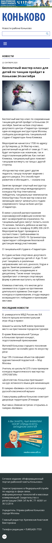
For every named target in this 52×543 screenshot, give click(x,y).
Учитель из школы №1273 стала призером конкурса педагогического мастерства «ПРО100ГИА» (25, 371)
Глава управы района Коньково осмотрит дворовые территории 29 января (25, 398)
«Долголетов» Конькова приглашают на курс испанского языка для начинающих (25, 381)
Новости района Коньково (17, 28)
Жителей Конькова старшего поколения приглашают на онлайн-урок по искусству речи (25, 348)
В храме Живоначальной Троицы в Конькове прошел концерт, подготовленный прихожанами (20, 337)
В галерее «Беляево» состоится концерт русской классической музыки (24, 390)
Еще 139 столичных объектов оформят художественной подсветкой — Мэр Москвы (23, 360)
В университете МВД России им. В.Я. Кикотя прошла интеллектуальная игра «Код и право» (22, 317)
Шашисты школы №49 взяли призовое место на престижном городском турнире (25, 327)
